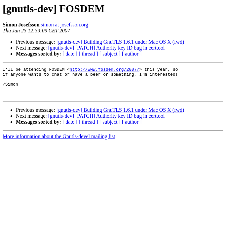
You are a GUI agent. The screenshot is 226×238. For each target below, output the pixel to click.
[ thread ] (88, 54)
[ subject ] (110, 54)
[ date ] (69, 54)
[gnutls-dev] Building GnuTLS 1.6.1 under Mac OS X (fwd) (120, 42)
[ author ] (132, 54)
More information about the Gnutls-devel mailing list (59, 142)
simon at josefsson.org (64, 24)
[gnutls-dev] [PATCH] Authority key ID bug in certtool (106, 48)
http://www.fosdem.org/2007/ (104, 70)
